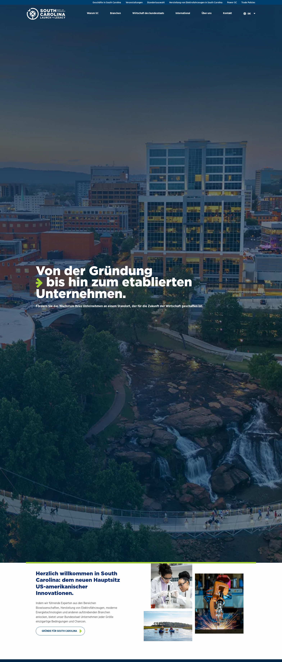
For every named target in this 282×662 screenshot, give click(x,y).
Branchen (115, 13)
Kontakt (227, 13)
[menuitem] (92, 14)
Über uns (207, 13)
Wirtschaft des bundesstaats (148, 13)
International (183, 13)
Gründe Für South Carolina (59, 630)
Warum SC (93, 13)
